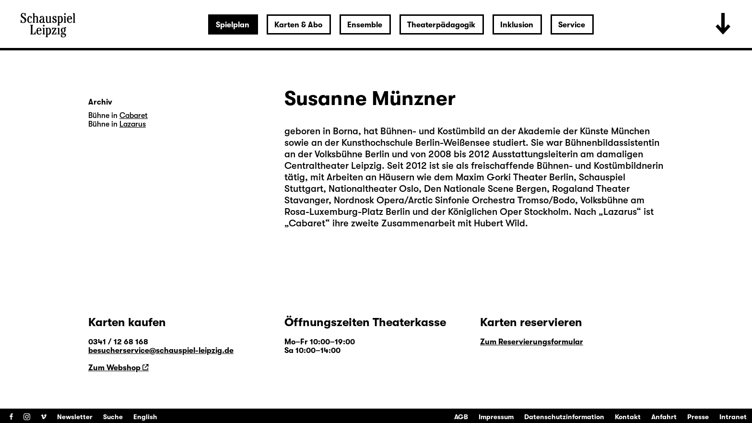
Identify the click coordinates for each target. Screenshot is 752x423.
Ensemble (364, 25)
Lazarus (619, 211)
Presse (698, 417)
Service (571, 25)
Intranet (733, 417)
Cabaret (307, 223)
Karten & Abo (298, 25)
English (145, 417)
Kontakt (628, 417)
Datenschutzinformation (564, 417)
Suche (113, 417)
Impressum (496, 417)
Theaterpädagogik (441, 25)
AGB (461, 417)
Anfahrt (664, 417)
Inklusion (516, 25)
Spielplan (232, 25)
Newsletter (75, 417)
